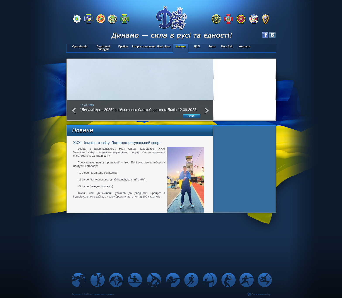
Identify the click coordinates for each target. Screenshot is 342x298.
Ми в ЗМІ (226, 46)
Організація (79, 46)
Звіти (212, 46)
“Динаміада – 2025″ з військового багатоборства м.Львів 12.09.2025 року (138, 112)
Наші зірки (163, 47)
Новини (180, 46)
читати (191, 115)
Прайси (123, 46)
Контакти (244, 46)
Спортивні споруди (103, 48)
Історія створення (144, 46)
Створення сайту (260, 294)
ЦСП (196, 47)
